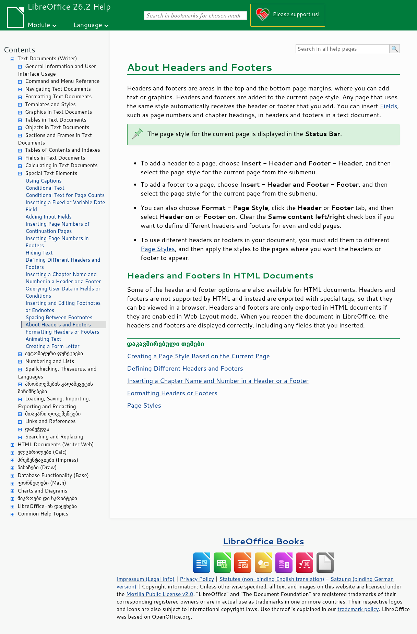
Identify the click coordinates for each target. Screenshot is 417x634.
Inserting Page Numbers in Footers (57, 242)
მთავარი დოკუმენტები (53, 413)
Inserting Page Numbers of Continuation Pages (57, 227)
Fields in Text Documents (55, 157)
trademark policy (358, 609)
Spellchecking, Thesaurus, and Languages (57, 372)
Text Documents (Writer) (47, 58)
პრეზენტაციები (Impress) (48, 459)
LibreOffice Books (263, 541)
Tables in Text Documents (55, 119)
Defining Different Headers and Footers (62, 263)
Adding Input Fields (48, 216)
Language (87, 24)
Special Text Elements (51, 173)
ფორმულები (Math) (41, 482)
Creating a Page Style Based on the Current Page (198, 355)
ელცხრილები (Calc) (42, 452)
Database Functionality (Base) (53, 475)
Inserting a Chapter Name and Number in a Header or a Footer (63, 278)
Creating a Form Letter (52, 346)
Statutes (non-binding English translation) (271, 579)
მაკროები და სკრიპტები (47, 498)
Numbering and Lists (49, 361)
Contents (19, 49)
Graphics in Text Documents (58, 111)
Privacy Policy (197, 579)
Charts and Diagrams (42, 490)
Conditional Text (44, 187)
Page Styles (158, 248)
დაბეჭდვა (37, 429)
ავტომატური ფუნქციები (54, 353)
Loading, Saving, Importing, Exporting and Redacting (54, 402)
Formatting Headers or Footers (62, 331)
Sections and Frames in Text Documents (55, 139)
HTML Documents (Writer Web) (55, 444)
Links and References (50, 421)
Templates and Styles (50, 104)
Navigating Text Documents (58, 88)
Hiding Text (39, 252)
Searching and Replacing (54, 436)
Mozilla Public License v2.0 (159, 594)
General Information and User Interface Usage (57, 70)
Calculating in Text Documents (61, 165)
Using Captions (43, 180)
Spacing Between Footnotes (59, 317)
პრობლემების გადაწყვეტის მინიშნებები (55, 387)
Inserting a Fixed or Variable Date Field (65, 206)
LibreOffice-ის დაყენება (47, 506)
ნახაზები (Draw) (37, 467)
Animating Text (43, 339)
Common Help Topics (42, 513)
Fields (388, 105)
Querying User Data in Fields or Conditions (62, 292)
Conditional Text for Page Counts (65, 195)
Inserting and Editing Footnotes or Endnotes (62, 306)
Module (38, 24)
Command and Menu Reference (62, 81)
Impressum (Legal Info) (146, 579)
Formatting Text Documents (58, 96)
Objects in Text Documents (57, 127)
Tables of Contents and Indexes (62, 149)
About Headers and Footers (58, 324)
